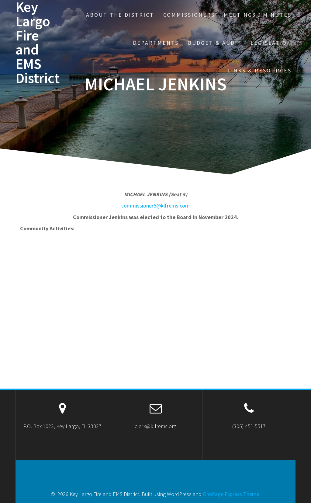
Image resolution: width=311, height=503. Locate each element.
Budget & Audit (215, 42)
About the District (120, 14)
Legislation (271, 42)
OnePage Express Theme (231, 494)
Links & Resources (259, 70)
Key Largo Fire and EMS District (38, 43)
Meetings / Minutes (258, 14)
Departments (156, 42)
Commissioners (189, 14)
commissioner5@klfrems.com (155, 205)
